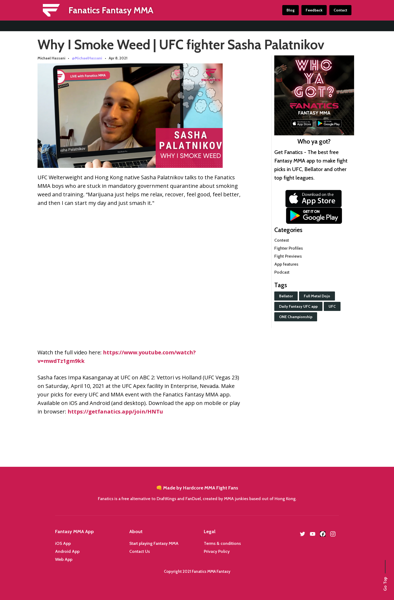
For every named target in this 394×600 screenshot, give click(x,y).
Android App (67, 551)
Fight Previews (288, 256)
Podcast (281, 272)
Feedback (314, 10)
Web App (63, 559)
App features (286, 264)
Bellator (286, 296)
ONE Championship (295, 316)
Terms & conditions (222, 543)
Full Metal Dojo (317, 296)
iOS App (63, 543)
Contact (340, 10)
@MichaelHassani (87, 58)
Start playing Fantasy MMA (154, 543)
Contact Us (139, 551)
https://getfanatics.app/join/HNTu (115, 411)
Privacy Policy (217, 551)
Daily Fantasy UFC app (298, 306)
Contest (281, 240)
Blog (291, 10)
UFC (332, 306)
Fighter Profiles (288, 248)
